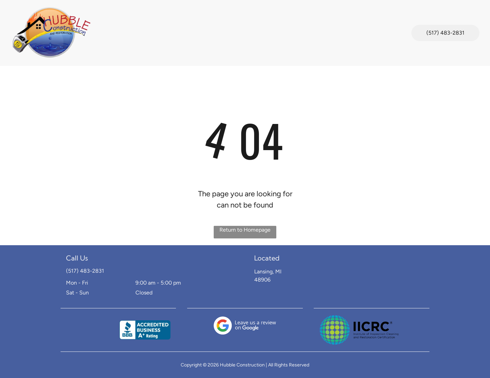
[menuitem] (109, 24)
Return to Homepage (245, 230)
